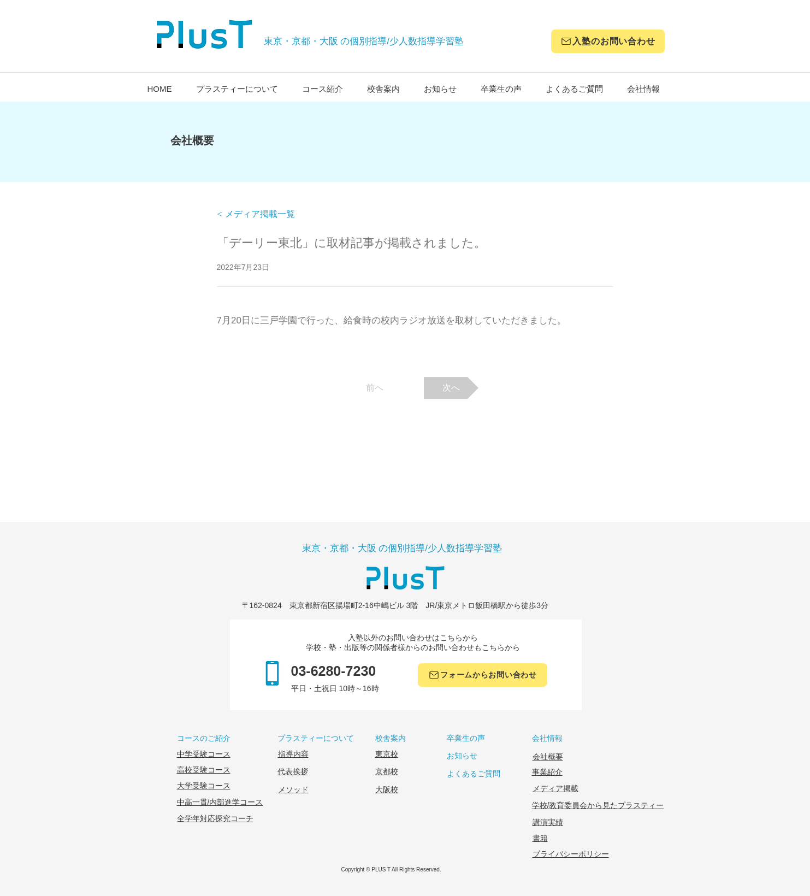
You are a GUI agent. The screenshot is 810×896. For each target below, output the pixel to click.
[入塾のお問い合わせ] (608, 41)
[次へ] (451, 388)
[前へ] (374, 388)
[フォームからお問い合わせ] (482, 675)
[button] (253, 214)
